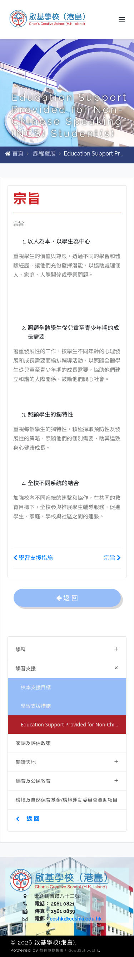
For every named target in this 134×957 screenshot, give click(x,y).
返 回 (27, 819)
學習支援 (68, 667)
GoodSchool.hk (83, 950)
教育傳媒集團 (52, 950)
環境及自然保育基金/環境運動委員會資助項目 (67, 799)
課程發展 (44, 153)
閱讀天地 (67, 761)
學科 (67, 648)
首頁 (18, 153)
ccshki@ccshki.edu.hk (75, 919)
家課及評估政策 (33, 743)
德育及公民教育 (67, 780)
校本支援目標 (36, 687)
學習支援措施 (36, 705)
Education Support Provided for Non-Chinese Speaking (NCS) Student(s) (73, 724)
